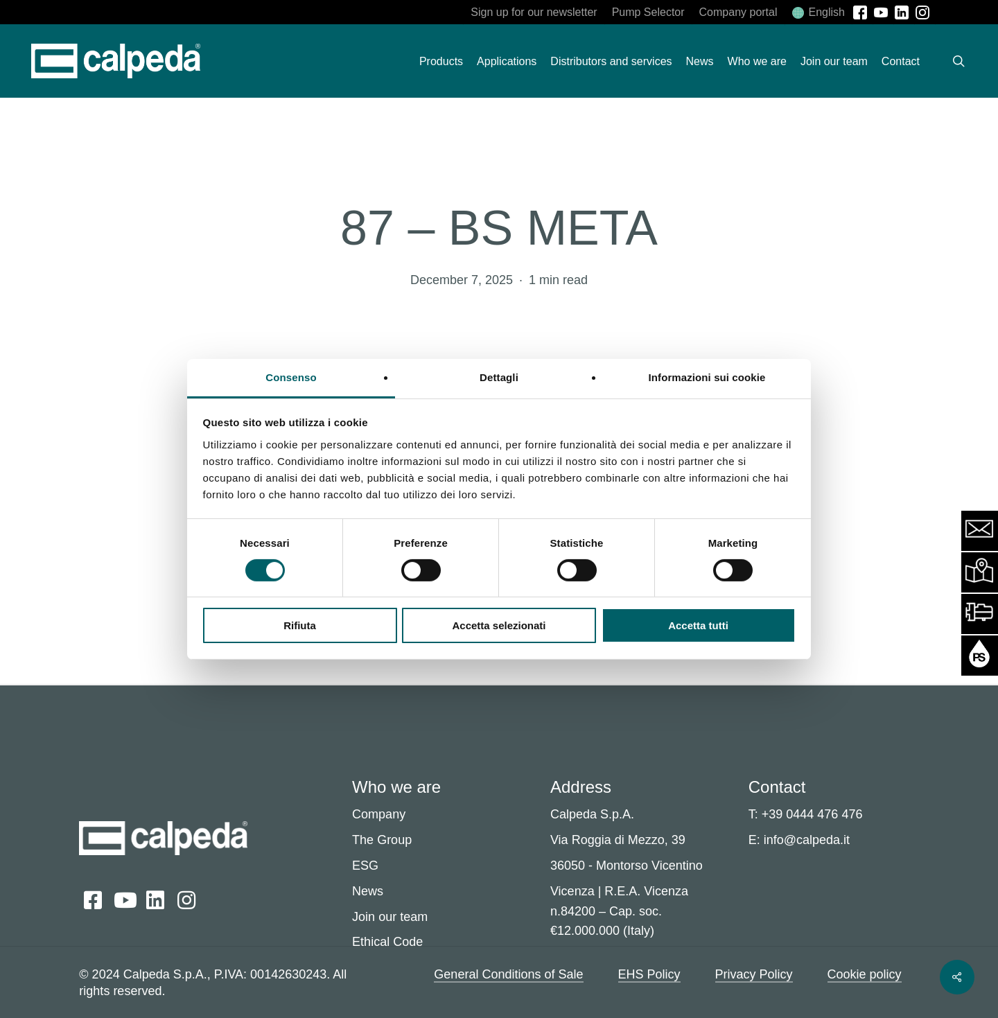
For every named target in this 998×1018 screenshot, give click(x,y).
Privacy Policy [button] (754, 974)
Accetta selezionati (498, 625)
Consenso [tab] (290, 377)
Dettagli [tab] (499, 377)
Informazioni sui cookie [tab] (707, 377)
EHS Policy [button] (649, 974)
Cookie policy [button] (865, 974)
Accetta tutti (698, 625)
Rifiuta (299, 625)
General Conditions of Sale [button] (508, 974)
